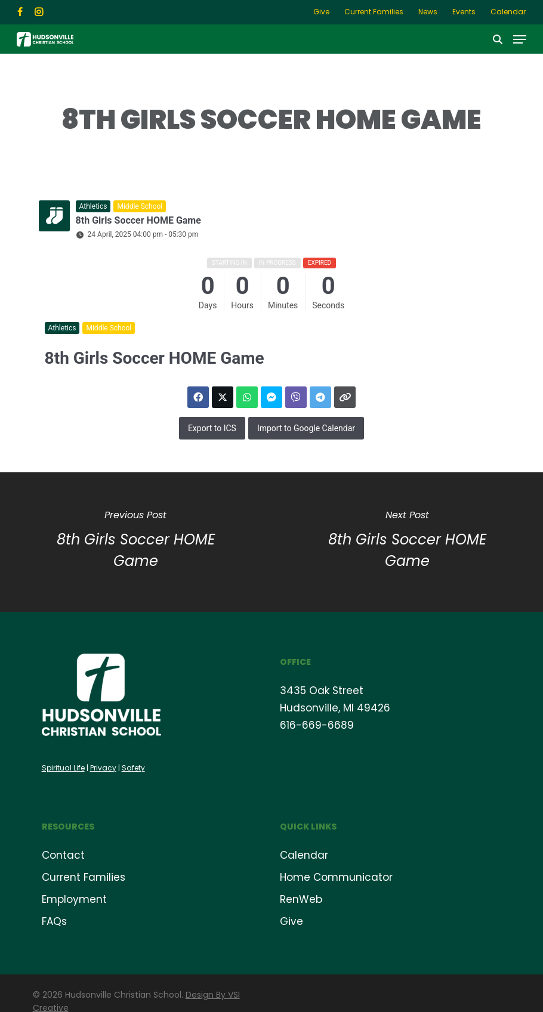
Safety (133, 768)
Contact (63, 855)
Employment (74, 899)
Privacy (103, 768)
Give (291, 921)
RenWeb (301, 899)
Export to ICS (212, 428)
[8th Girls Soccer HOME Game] (407, 542)
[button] (519, 39)
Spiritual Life (63, 768)
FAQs (54, 921)
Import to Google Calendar (306, 428)
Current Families (83, 877)
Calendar (304, 855)
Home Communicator (336, 877)
